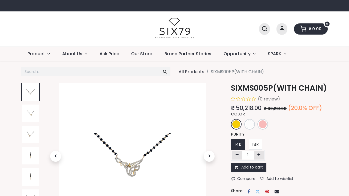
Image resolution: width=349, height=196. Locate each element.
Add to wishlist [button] (276, 178)
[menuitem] (109, 54)
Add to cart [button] (248, 167)
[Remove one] (237, 155)
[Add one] (259, 155)
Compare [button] (243, 178)
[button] (55, 156)
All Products (191, 72)
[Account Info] (281, 29)
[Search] (264, 29)
